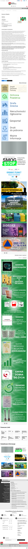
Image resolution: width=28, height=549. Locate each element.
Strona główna (3, 10)
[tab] (24, 258)
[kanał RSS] (26, 0)
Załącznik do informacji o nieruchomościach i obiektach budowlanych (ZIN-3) (18, 498)
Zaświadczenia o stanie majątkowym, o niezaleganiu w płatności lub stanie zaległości (19, 504)
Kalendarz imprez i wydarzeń (20, 255)
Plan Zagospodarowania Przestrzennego (7, 499)
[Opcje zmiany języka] (27, 6)
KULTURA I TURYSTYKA (8, 10)
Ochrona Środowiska (7, 490)
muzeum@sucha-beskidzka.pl (8, 25)
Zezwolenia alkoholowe (7, 496)
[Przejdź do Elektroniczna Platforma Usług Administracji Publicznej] (24, 0)
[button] (13, 6)
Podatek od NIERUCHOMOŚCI (6, 482)
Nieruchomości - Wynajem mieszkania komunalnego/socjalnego (7, 489)
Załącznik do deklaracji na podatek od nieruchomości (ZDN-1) (19, 501)
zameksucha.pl (5, 26)
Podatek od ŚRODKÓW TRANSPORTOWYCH (7, 485)
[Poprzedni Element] (4, 253)
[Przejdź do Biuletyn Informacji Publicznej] (21, 0)
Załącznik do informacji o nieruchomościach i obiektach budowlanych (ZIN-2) (18, 496)
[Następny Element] (6, 253)
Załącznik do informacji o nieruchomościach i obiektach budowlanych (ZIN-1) (18, 494)
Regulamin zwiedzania (5, 78)
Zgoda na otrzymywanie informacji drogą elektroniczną (18, 506)
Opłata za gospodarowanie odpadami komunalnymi (6, 492)
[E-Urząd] (18, 0)
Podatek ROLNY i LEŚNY (7, 483)
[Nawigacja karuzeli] (6, 253)
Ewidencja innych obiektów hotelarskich (6, 501)
